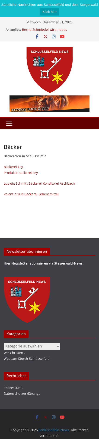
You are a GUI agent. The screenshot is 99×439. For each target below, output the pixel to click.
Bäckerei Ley (13, 166)
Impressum (12, 387)
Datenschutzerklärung (21, 393)
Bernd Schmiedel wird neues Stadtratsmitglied (44, 31)
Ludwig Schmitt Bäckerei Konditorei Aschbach (39, 183)
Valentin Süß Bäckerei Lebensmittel (31, 194)
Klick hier (49, 12)
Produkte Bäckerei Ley (21, 173)
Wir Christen (13, 353)
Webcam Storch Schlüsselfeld (27, 358)
